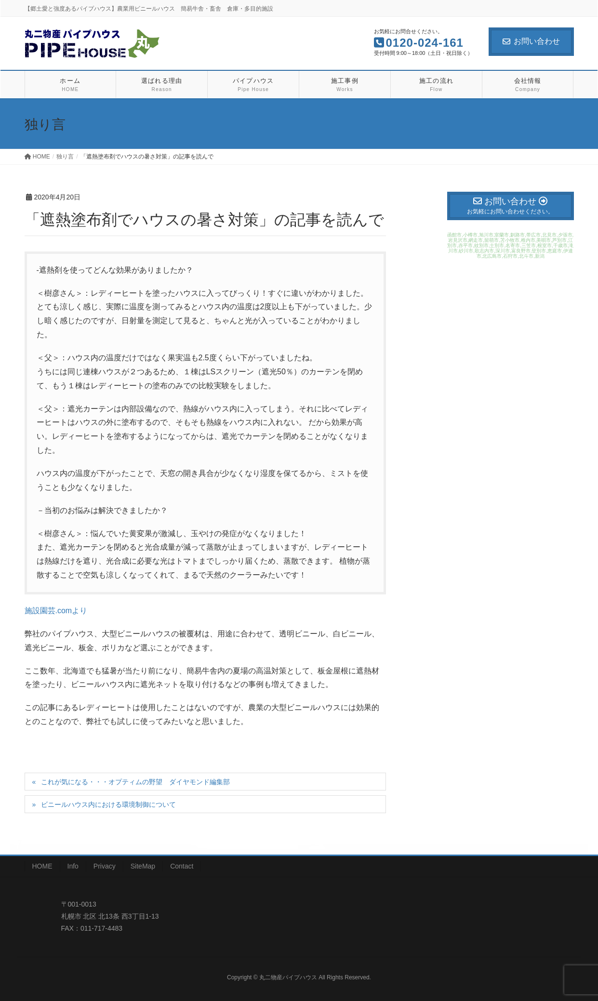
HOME (42, 866)
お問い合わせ (531, 41)
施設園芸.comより (56, 610)
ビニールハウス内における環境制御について (108, 804)
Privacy (104, 866)
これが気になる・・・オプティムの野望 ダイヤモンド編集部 (135, 782)
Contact (181, 866)
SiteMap (143, 866)
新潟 (540, 256)
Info (73, 866)
